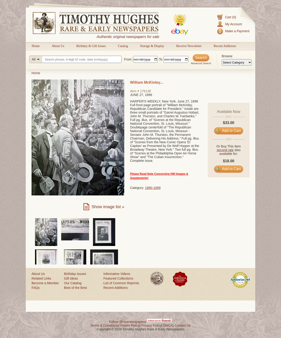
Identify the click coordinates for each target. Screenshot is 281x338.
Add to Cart (229, 131)
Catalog (123, 46)
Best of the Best (75, 288)
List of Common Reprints (121, 283)
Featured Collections (118, 278)
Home (36, 46)
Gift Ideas (71, 278)
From (128, 59)
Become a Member (45, 283)
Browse (227, 56)
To (161, 59)
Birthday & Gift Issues (91, 46)
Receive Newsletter (188, 46)
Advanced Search (201, 63)
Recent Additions (225, 46)
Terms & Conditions (104, 325)
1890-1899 (153, 188)
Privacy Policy (151, 325)
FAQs (36, 288)
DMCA (168, 325)
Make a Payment (237, 31)
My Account (233, 24)
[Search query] (75, 59)
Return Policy (130, 325)
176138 (145, 91)
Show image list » (108, 206)
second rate (225, 150)
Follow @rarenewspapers (127, 322)
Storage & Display (152, 46)
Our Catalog (72, 283)
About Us (58, 46)
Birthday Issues (75, 274)
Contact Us (183, 325)
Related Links (41, 278)
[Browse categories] (237, 62)
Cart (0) (230, 17)
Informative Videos (116, 274)
